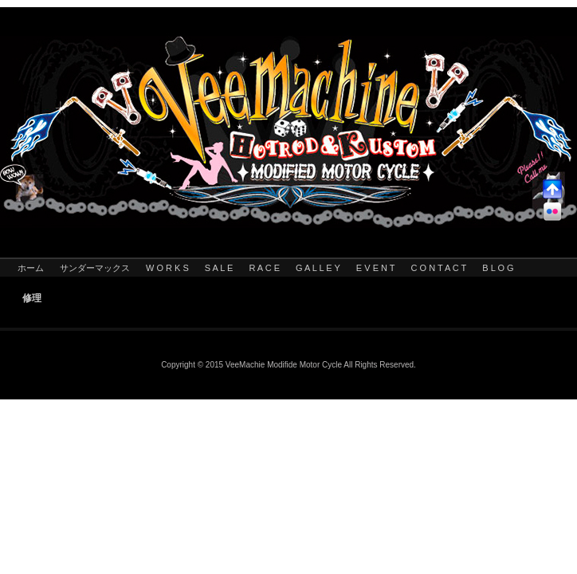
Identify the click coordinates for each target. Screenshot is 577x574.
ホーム (31, 268)
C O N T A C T (439, 268)
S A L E (219, 268)
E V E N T (375, 268)
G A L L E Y (318, 268)
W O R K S (167, 268)
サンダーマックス (95, 268)
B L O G (497, 268)
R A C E (264, 268)
